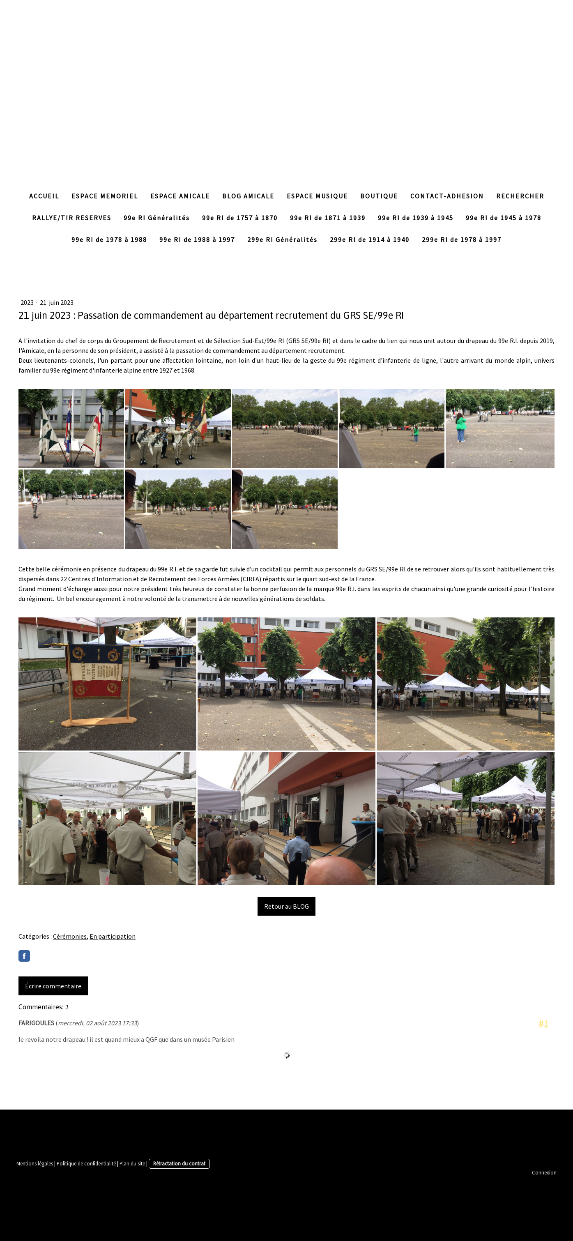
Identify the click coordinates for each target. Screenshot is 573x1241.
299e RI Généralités (282, 239)
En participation (113, 936)
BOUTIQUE (379, 196)
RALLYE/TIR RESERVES (71, 218)
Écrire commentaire (53, 986)
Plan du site (132, 1163)
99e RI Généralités (157, 218)
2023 (28, 302)
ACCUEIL (44, 196)
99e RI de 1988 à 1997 (197, 239)
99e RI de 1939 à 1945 (415, 218)
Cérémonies (70, 936)
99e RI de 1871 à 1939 (328, 218)
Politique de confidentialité (86, 1163)
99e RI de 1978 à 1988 (109, 239)
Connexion (544, 1172)
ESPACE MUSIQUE (317, 196)
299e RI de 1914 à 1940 (370, 239)
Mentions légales (34, 1163)
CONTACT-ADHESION (447, 196)
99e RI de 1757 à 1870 (240, 218)
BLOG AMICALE (248, 196)
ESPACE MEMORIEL (104, 196)
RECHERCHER (520, 196)
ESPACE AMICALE (180, 196)
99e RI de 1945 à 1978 (503, 218)
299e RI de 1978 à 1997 (462, 239)
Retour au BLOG (286, 906)
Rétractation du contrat (179, 1163)
